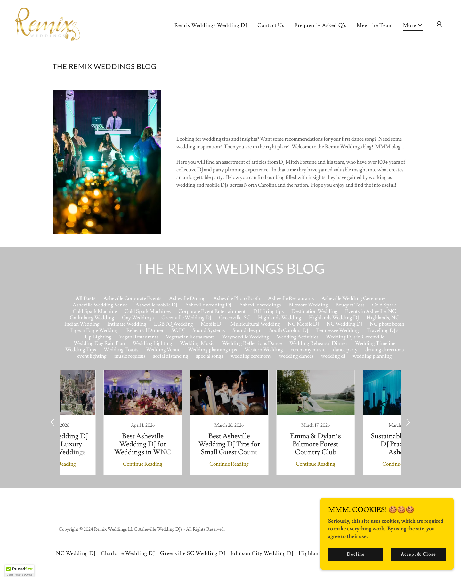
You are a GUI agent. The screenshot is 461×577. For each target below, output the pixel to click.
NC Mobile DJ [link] (303, 324)
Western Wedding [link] (264, 349)
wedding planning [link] (372, 356)
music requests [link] (129, 356)
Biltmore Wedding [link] (308, 305)
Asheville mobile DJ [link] (156, 305)
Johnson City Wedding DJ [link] (261, 553)
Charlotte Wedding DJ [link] (128, 553)
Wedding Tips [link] (80, 349)
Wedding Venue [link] (163, 349)
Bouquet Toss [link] (350, 305)
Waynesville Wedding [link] (245, 337)
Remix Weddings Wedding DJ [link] (210, 25)
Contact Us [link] (270, 25)
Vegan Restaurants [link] (138, 337)
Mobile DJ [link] (212, 324)
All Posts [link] (86, 298)
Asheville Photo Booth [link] (236, 298)
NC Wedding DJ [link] (344, 324)
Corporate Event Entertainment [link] (212, 311)
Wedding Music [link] (197, 343)
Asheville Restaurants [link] (291, 298)
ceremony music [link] (308, 349)
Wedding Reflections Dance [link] (252, 343)
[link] (47, 23)
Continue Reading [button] (101, 464)
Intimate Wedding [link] (126, 324)
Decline (359, 554)
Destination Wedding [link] (314, 311)
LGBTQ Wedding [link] (173, 324)
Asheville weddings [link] (260, 305)
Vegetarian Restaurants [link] (190, 337)
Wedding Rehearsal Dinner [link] (318, 343)
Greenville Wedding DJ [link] (186, 317)
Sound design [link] (247, 330)
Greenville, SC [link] (234, 317)
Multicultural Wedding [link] (255, 324)
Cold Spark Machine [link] (95, 311)
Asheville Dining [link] (187, 298)
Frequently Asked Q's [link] (320, 25)
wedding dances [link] (296, 356)
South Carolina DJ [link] (288, 330)
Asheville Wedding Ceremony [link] (353, 298)
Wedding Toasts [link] (121, 349)
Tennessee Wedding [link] (337, 330)
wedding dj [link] (333, 356)
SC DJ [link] (178, 330)
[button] (413, 26)
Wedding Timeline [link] (375, 343)
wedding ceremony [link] (251, 356)
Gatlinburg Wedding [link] (92, 317)
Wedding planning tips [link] (212, 349)
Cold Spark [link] (384, 305)
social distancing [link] (170, 356)
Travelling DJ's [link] (382, 330)
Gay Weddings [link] (138, 317)
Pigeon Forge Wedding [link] (94, 330)
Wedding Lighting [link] (152, 343)
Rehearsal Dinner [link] (145, 330)
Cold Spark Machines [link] (148, 311)
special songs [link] (209, 356)
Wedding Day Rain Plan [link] (99, 343)
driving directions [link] (384, 349)
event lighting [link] (92, 356)
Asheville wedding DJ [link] (208, 305)
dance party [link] (345, 349)
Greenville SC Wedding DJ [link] (192, 553)
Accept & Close (419, 554)
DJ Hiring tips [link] (268, 311)
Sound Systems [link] (208, 330)
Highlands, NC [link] (383, 317)
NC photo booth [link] (387, 324)
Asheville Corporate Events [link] (132, 298)
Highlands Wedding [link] (279, 317)
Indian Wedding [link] (82, 324)
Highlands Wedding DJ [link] (334, 317)
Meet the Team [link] (375, 25)
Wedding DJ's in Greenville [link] (355, 337)
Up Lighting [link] (98, 337)
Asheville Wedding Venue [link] (100, 305)
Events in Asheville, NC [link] (370, 311)
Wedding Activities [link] (297, 337)
